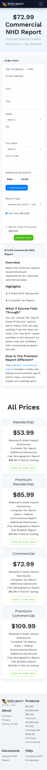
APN (30, 69)
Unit (8, 88)
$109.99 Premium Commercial (32, 738)
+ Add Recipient (16, 187)
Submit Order (23, 237)
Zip (7, 126)
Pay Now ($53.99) (19, 213)
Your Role (11, 143)
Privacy (6, 719)
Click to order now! (23, 467)
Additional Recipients (18, 172)
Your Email (12, 155)
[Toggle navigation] (41, 4)
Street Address (14, 76)
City (8, 101)
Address (18, 69)
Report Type (13, 198)
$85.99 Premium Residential (32, 718)
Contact (7, 715)
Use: (8, 69)
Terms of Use (10, 723)
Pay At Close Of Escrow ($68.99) (23, 228)
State (9, 113)
